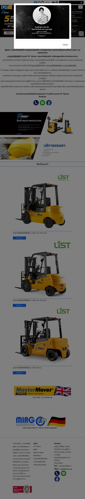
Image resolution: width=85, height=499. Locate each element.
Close (65, 44)
